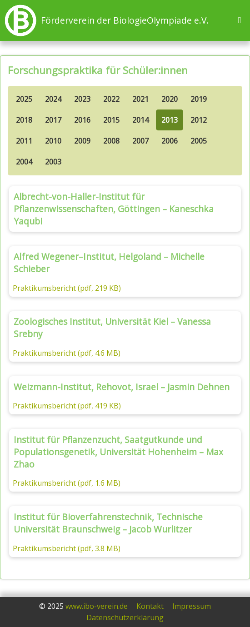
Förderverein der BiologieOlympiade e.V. (125, 20)
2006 (169, 141)
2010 (53, 141)
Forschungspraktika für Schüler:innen (98, 70)
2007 (140, 141)
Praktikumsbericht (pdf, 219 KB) (67, 288)
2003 (53, 162)
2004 (24, 162)
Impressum (191, 606)
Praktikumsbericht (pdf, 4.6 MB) (66, 353)
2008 (111, 141)
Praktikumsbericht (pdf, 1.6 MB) (66, 483)
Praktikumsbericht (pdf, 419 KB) (67, 406)
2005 (198, 141)
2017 (53, 120)
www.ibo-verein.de (96, 606)
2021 (140, 99)
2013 (169, 120)
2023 (82, 99)
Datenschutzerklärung (125, 617)
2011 (24, 141)
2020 (169, 99)
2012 (198, 120)
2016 (82, 120)
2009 (82, 141)
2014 (140, 120)
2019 (198, 99)
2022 (111, 99)
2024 (53, 99)
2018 (24, 120)
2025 (24, 99)
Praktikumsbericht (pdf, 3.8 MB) (66, 548)
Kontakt (150, 606)
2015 (111, 120)
